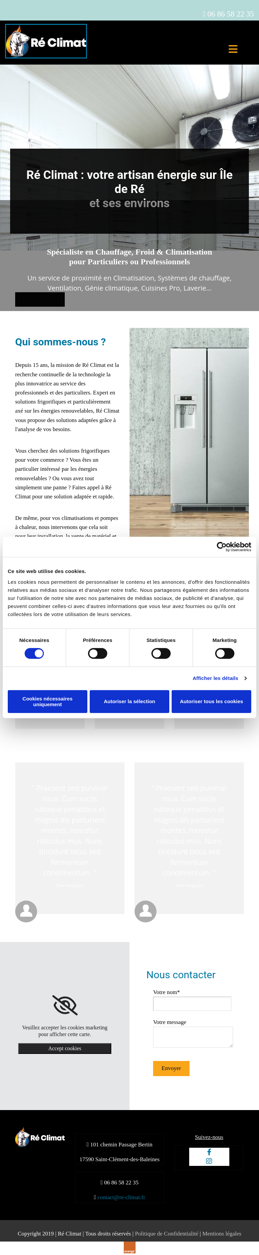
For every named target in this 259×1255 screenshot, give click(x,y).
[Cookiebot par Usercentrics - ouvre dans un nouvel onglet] (221, 547)
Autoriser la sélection (129, 701)
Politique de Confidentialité (166, 1233)
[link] (65, 1005)
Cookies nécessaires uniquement (48, 701)
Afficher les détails (215, 678)
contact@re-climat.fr (121, 1197)
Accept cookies (64, 1048)
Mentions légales (221, 1233)
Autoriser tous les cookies (211, 701)
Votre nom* (166, 992)
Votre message (169, 1022)
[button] (40, 299)
